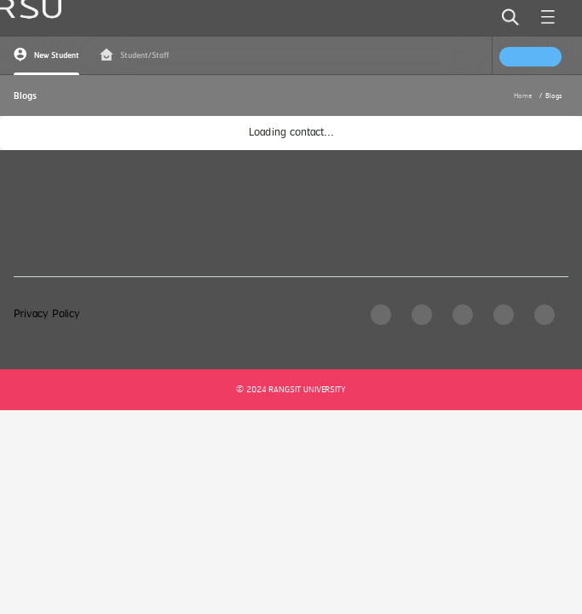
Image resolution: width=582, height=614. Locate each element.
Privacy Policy (47, 314)
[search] (510, 17)
